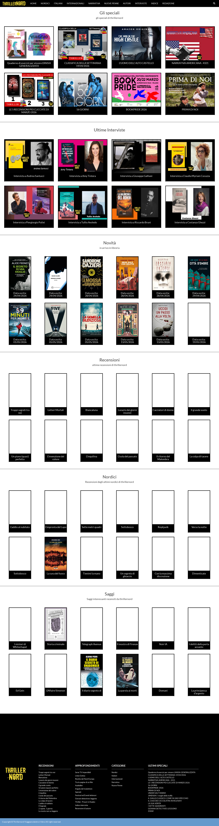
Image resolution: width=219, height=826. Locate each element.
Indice (154, 3)
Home (33, 3)
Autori (127, 3)
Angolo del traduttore (83, 789)
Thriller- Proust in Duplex (85, 802)
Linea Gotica (80, 776)
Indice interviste (81, 805)
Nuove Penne (111, 3)
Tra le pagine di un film (84, 782)
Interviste (141, 3)
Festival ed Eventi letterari (85, 795)
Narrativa (94, 3)
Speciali (78, 792)
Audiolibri (79, 785)
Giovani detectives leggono (86, 799)
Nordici (45, 3)
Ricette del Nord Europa (84, 779)
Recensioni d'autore (83, 808)
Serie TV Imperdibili (83, 772)
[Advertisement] (109, 734)
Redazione (168, 3)
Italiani (58, 3)
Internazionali (75, 3)
